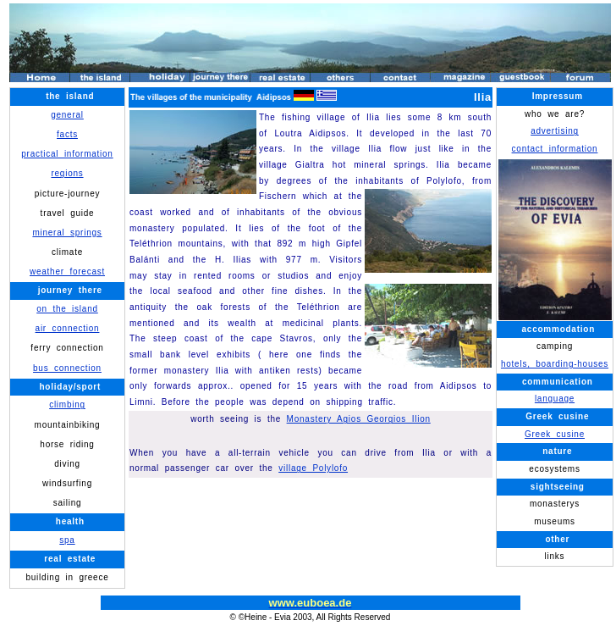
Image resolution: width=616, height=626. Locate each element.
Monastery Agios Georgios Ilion (359, 419)
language (555, 398)
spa (66, 540)
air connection (68, 328)
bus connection (67, 368)
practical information (67, 153)
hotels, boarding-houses (554, 363)
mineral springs (67, 232)
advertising (555, 131)
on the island (67, 308)
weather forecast (67, 271)
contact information (555, 148)
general (67, 114)
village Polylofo (313, 468)
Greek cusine (555, 434)
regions (67, 173)
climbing (67, 404)
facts (67, 134)
